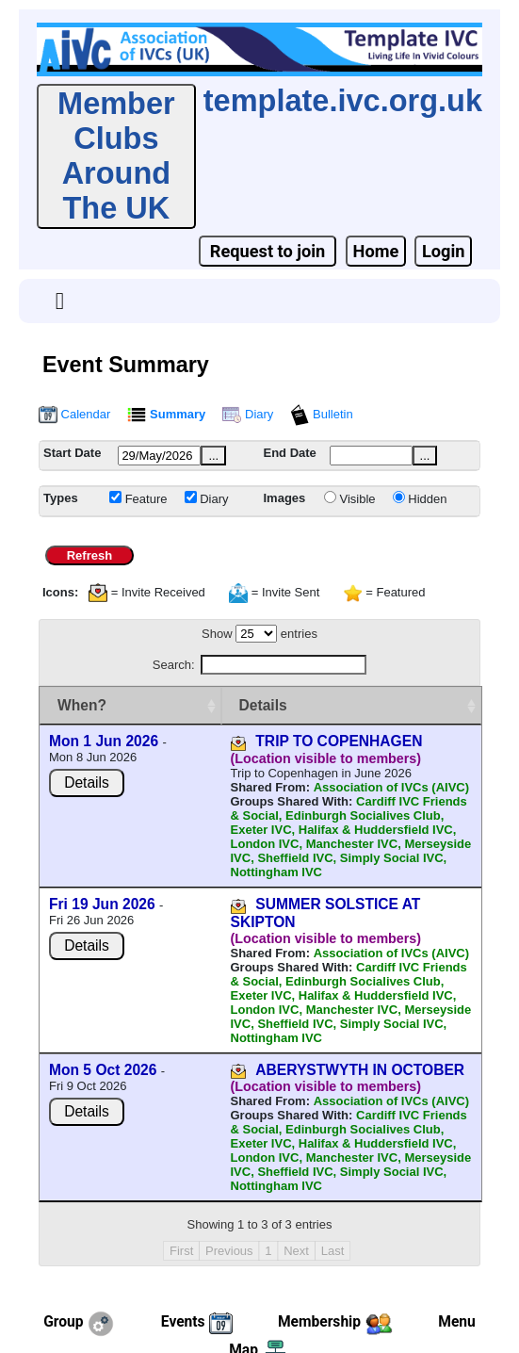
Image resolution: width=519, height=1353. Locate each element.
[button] (60, 301)
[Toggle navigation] (59, 301)
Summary (166, 414)
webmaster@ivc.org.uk (329, 1316)
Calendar (74, 414)
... (213, 455)
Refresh (89, 555)
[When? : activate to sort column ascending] (95, 706)
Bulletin (321, 414)
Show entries (259, 634)
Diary (247, 414)
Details (86, 799)
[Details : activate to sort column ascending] (316, 706)
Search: (259, 665)
